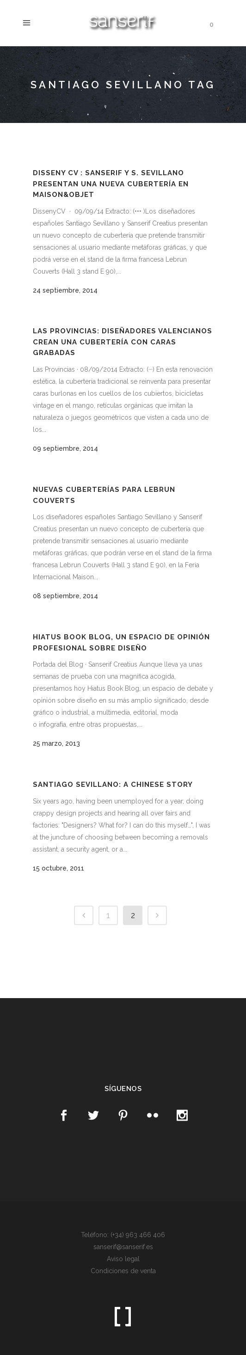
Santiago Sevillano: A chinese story (113, 784)
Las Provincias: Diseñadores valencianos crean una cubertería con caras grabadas (122, 342)
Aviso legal (123, 1259)
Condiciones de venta (123, 1271)
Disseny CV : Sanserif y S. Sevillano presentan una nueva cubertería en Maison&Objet (111, 184)
